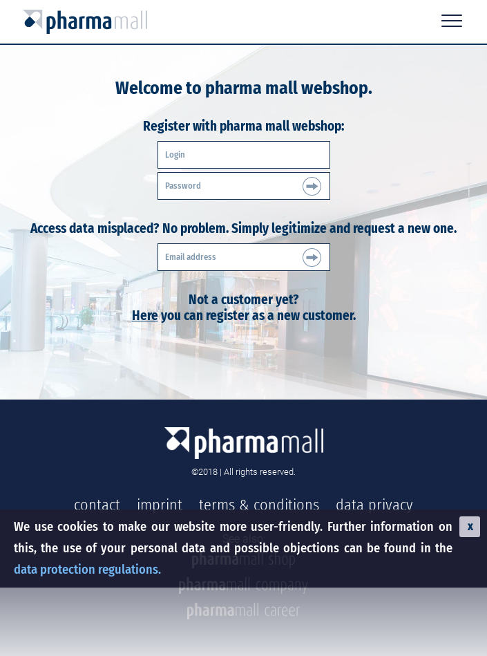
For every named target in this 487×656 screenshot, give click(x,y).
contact (97, 505)
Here (145, 316)
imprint (159, 505)
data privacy (374, 505)
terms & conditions (259, 505)
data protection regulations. (87, 569)
